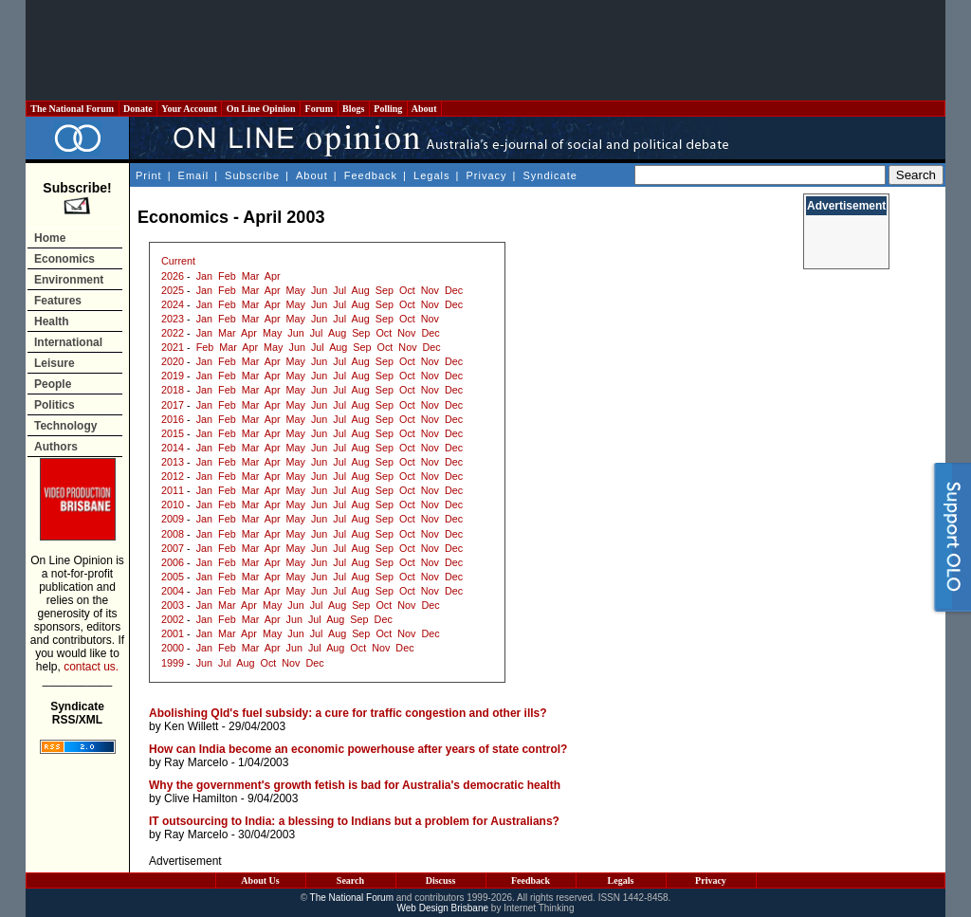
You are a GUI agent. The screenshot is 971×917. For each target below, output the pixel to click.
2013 (172, 462)
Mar (251, 276)
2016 (172, 419)
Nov (430, 290)
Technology (65, 425)
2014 (172, 447)
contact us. (91, 666)
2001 (172, 633)
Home (49, 238)
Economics (64, 259)
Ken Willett (191, 726)
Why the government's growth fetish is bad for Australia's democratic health (354, 785)
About (424, 108)
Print (149, 175)
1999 (172, 663)
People (52, 384)
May (295, 290)
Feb (227, 276)
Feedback (370, 175)
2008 (172, 534)
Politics (54, 405)
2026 (172, 276)
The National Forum (72, 108)
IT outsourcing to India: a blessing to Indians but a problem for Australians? (354, 821)
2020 (172, 361)
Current (178, 260)
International (68, 342)
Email (194, 175)
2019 (172, 375)
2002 (172, 619)
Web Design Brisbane (443, 908)
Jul (339, 290)
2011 (172, 490)
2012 (172, 476)
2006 (172, 562)
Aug (361, 290)
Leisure (54, 363)
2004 (172, 590)
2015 (172, 433)
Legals (431, 175)
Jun (319, 290)
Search (350, 880)
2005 (172, 576)
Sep (385, 290)
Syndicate (550, 175)
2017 (172, 405)
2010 (172, 504)
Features (58, 300)
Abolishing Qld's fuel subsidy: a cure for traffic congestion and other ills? (348, 713)
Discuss (441, 880)
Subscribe (252, 175)
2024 (172, 304)
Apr (273, 276)
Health (51, 321)
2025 (172, 290)
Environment (68, 279)
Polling (388, 108)
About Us (260, 880)
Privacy (486, 175)
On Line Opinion (261, 108)
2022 (172, 333)
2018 (172, 389)
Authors (56, 446)
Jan (204, 276)
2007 (172, 548)
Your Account (189, 108)
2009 (172, 518)
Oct (407, 290)
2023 (172, 318)
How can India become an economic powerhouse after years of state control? (358, 749)
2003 (172, 605)
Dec (454, 290)
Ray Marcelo (196, 762)
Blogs (353, 108)
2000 (172, 647)
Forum (318, 108)
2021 (172, 347)
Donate (138, 108)
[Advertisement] (485, 50)
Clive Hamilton (200, 798)
